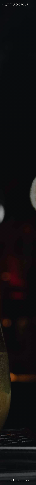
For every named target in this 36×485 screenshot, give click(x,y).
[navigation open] (32, 4)
